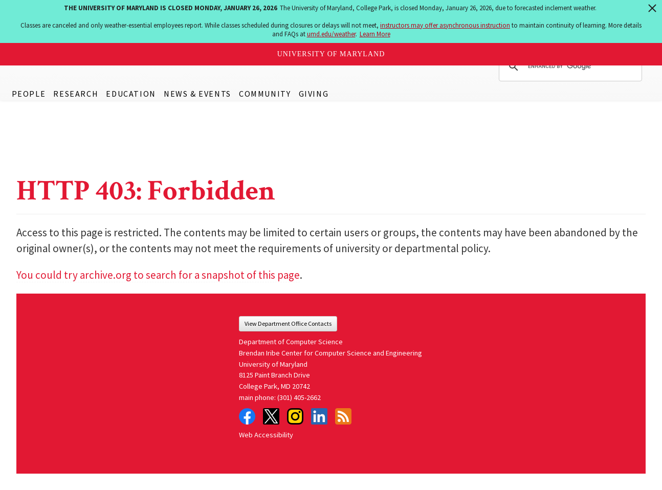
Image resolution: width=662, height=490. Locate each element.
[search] (569, 66)
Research (75, 93)
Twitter (271, 416)
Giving (314, 93)
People (29, 93)
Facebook (247, 416)
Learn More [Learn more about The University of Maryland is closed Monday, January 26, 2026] (375, 34)
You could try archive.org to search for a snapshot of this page (158, 275)
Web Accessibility (266, 434)
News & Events (197, 93)
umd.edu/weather (331, 34)
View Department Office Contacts (288, 323)
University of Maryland (331, 54)
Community (265, 93)
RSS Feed (343, 416)
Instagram (295, 416)
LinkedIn (319, 416)
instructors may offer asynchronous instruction (445, 25)
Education (131, 93)
